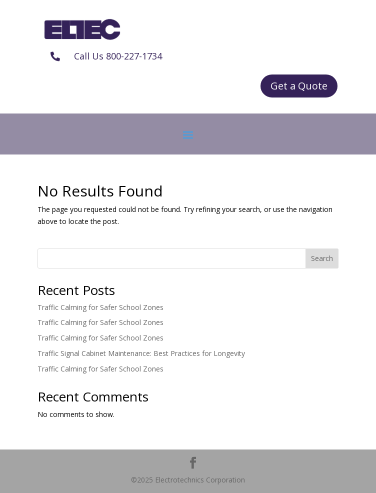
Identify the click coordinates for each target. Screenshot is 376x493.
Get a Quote (299, 85)
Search (322, 258)
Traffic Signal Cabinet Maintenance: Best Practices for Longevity (141, 353)
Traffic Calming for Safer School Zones (101, 307)
